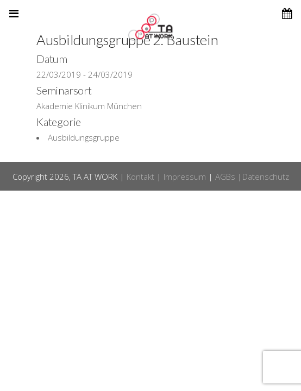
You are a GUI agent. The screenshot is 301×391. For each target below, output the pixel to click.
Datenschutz (265, 176)
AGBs (225, 176)
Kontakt (140, 176)
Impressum (185, 176)
